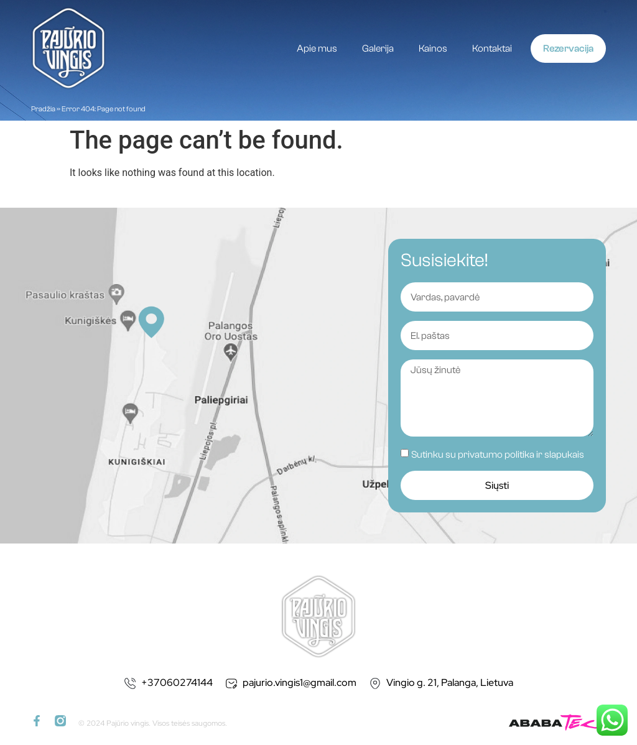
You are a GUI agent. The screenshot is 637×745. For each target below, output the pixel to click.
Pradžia (43, 108)
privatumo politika (496, 454)
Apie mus (317, 48)
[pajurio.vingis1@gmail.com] (231, 683)
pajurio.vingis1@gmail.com (299, 682)
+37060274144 (177, 682)
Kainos (433, 48)
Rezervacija (568, 48)
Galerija (378, 48)
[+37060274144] (130, 683)
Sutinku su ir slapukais (497, 454)
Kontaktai (492, 48)
